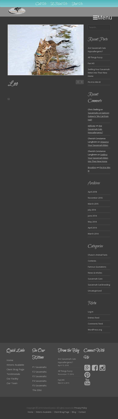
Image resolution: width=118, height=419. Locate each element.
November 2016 (95, 197)
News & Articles (95, 272)
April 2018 (92, 191)
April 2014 (92, 227)
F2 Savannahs (39, 371)
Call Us (40, 4)
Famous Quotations (97, 266)
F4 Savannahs (39, 380)
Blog (74, 412)
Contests (92, 260)
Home (10, 360)
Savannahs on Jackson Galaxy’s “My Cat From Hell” (98, 116)
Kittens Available (15, 364)
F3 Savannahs (39, 376)
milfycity (91, 125)
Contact (82, 412)
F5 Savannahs (39, 385)
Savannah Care (95, 278)
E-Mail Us (59, 4)
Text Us (77, 4)
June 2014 (92, 215)
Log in (90, 311)
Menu (102, 17)
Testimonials (13, 373)
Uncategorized (95, 290)
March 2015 (93, 203)
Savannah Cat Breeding (99, 284)
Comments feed (95, 323)
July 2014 (92, 209)
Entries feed (93, 317)
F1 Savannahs (39, 367)
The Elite (37, 390)
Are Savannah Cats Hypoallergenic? (95, 129)
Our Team (12, 383)
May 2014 (92, 221)
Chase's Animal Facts (97, 254)
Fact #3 (91, 63)
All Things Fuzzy (95, 57)
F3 (9, 99)
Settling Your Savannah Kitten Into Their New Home (99, 72)
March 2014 (93, 233)
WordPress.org (95, 329)
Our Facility (12, 378)
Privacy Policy (80, 407)
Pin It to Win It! (94, 82)
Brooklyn (92, 167)
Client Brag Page (15, 369)
